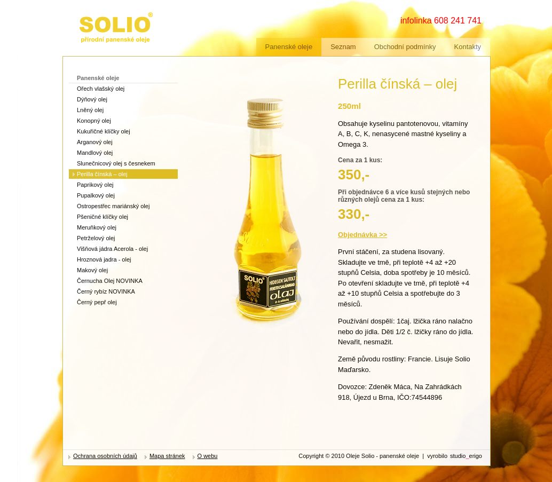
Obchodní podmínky (405, 47)
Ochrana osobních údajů (105, 456)
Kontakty (467, 47)
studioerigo (466, 456)
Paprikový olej (95, 184)
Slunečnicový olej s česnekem (116, 163)
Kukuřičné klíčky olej (103, 131)
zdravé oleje (97, 15)
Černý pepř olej (97, 302)
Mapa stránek (167, 456)
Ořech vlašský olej (100, 88)
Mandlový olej (95, 152)
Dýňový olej (92, 99)
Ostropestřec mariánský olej (113, 206)
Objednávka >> (362, 235)
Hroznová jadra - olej (104, 259)
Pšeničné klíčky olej (102, 217)
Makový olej (92, 270)
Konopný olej (94, 120)
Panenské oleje (289, 47)
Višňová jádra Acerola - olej (112, 249)
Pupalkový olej (96, 195)
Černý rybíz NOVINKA (106, 291)
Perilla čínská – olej (102, 174)
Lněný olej (90, 110)
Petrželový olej (96, 238)
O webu (208, 456)
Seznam (343, 47)
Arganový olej (95, 142)
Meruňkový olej (96, 227)
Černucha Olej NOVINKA (110, 281)
